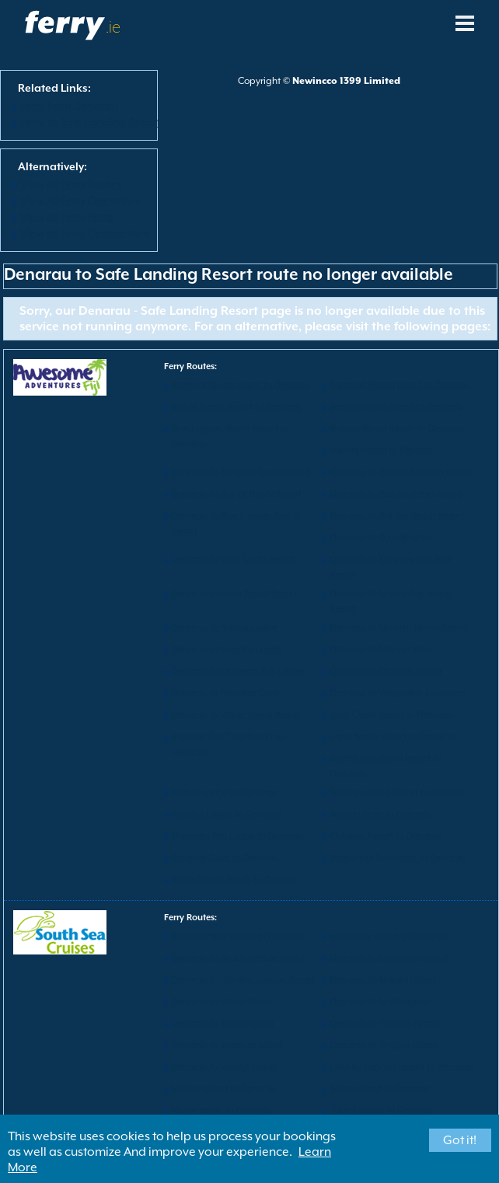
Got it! (459, 1140)
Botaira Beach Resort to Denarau (397, 429)
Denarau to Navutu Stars (381, 649)
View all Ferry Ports (66, 217)
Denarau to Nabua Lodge (224, 628)
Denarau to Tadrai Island (223, 1023)
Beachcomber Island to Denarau (396, 407)
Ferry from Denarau (69, 105)
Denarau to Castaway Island (389, 958)
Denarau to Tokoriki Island (384, 1023)
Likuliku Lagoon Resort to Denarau (401, 1067)
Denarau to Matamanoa (380, 1001)
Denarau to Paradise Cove (225, 693)
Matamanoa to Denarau (222, 1110)
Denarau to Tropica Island (384, 1045)
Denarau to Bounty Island (382, 537)
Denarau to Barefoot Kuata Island (241, 472)
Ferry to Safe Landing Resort (90, 122)
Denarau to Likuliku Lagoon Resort (243, 980)
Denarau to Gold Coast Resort (233, 559)
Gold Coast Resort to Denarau (391, 715)
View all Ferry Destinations (85, 233)
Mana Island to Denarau (380, 1089)
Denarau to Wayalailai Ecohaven (398, 693)
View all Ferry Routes (71, 184)
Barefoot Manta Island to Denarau (400, 385)
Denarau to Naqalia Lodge (226, 649)
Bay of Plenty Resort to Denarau (237, 407)
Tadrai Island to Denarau (381, 1110)
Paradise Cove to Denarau (225, 858)
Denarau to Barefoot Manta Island (400, 472)
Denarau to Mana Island (222, 1001)
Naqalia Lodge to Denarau (226, 814)
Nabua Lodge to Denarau (224, 792)
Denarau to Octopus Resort (386, 671)
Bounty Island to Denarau (382, 450)
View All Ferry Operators (80, 200)
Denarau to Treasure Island (227, 1045)
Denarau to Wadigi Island (224, 1067)
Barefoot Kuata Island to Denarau (241, 385)
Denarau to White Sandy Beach (236, 715)
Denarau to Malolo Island (382, 980)
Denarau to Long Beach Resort (234, 593)
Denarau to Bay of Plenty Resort (237, 494)
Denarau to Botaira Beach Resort (397, 516)
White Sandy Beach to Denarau (236, 879)
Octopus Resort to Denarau (386, 836)
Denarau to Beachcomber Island (396, 494)
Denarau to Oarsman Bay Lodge (238, 671)
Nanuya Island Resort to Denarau (398, 792)
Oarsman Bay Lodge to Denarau (238, 836)
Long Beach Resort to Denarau (392, 736)
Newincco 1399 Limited (346, 80)
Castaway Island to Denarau (389, 936)
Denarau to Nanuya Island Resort (398, 628)
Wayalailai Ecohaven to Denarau (398, 858)
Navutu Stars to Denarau (381, 814)
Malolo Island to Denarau (224, 1089)
